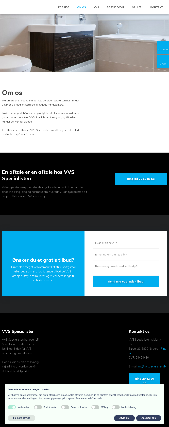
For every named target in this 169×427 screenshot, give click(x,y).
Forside (63, 7)
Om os (81, 7)
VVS (96, 7)
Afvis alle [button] (124, 418)
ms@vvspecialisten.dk (152, 366)
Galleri (137, 7)
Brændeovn (115, 7)
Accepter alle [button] (148, 418)
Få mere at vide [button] (21, 418)
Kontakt (156, 7)
